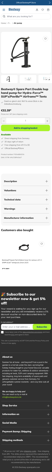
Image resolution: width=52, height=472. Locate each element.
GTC (13, 335)
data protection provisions (32, 332)
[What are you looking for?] (29, 16)
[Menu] (4, 9)
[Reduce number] (3, 121)
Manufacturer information (19, 217)
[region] (26, 57)
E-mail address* (7, 322)
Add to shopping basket (25, 128)
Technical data (12, 199)
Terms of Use (6, 343)
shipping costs (30, 451)
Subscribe (42, 327)
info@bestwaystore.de (11, 397)
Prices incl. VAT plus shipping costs (14, 114)
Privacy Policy (40, 341)
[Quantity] (25, 121)
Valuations (10, 190)
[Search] (4, 16)
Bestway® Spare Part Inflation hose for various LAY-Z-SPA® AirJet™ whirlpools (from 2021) (22, 261)
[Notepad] (42, 9)
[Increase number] (47, 121)
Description (10, 181)
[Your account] (37, 9)
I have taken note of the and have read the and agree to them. (27, 333)
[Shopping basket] (48, 9)
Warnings (9, 208)
